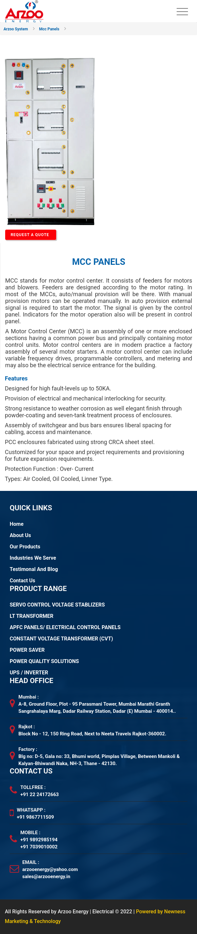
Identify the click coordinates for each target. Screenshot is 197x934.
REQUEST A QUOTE (30, 235)
